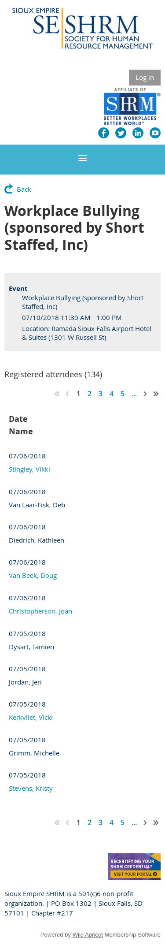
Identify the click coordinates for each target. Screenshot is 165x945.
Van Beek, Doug (33, 575)
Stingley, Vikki (29, 469)
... (134, 393)
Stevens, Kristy (31, 788)
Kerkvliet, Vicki (31, 717)
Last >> (156, 393)
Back (24, 189)
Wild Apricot (88, 934)
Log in (145, 77)
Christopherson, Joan (40, 610)
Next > (145, 393)
